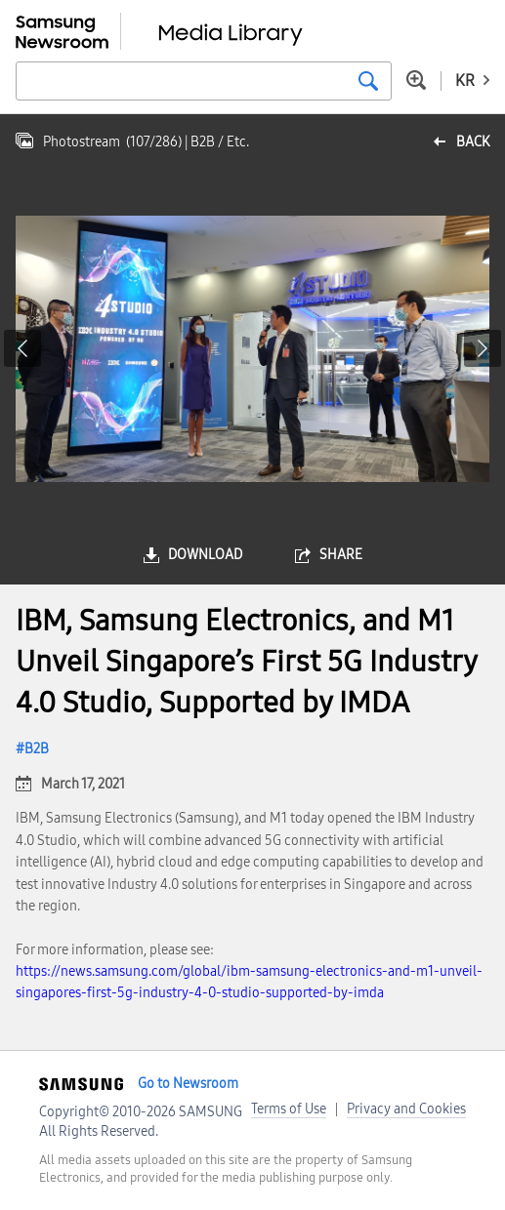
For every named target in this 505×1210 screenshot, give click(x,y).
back (472, 142)
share (340, 554)
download (205, 554)
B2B (36, 749)
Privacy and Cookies (406, 1109)
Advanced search (416, 80)
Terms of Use (288, 1109)
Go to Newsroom (188, 1083)
